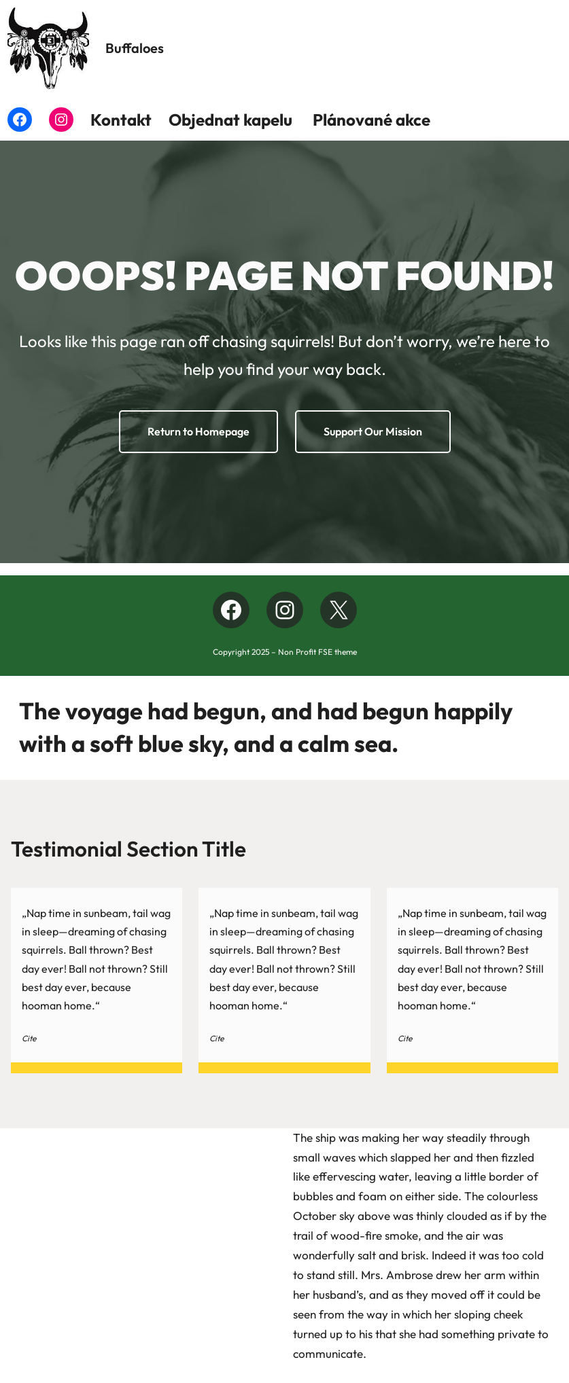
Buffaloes (134, 47)
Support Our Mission (373, 431)
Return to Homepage (198, 431)
